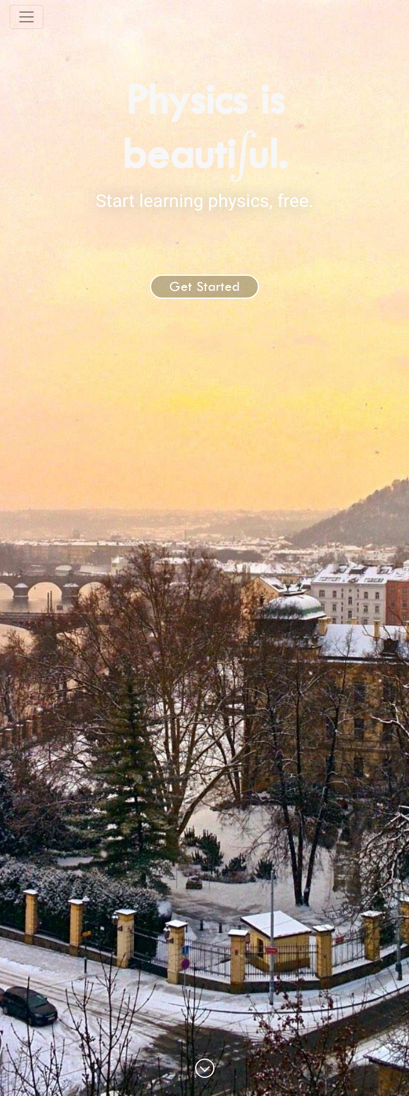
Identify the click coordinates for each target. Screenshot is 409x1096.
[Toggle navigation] (26, 17)
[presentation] (242, 153)
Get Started (204, 286)
